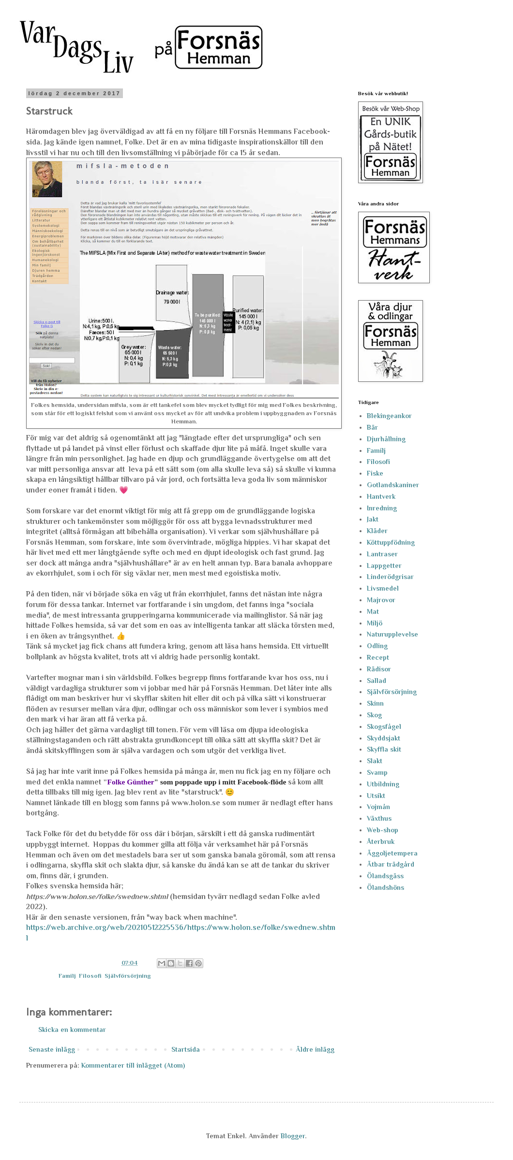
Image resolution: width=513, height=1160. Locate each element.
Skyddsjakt (383, 738)
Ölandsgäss (385, 876)
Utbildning (383, 784)
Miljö (374, 623)
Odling (377, 646)
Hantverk (381, 496)
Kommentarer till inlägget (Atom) (133, 1065)
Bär (372, 427)
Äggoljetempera (392, 853)
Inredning (382, 508)
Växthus (379, 818)
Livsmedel (383, 588)
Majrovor (381, 600)
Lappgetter (384, 565)
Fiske (375, 473)
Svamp (377, 772)
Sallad (376, 680)
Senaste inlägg (52, 1049)
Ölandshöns (385, 887)
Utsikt (376, 795)
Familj (67, 975)
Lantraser (382, 554)
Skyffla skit (384, 749)
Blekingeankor (389, 416)
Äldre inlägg (315, 1049)
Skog (374, 715)
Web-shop (382, 830)
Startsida (185, 1049)
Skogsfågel (384, 726)
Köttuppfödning (391, 542)
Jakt (372, 519)
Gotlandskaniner (393, 485)
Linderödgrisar (390, 576)
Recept (378, 657)
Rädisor (379, 669)
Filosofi (90, 975)
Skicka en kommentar (72, 1029)
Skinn (375, 703)
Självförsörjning (128, 975)
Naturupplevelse (392, 634)
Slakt (374, 761)
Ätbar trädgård (390, 864)
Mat (373, 611)
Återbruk (380, 841)
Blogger (293, 1136)
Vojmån (378, 807)
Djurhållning (386, 439)
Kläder (377, 531)
